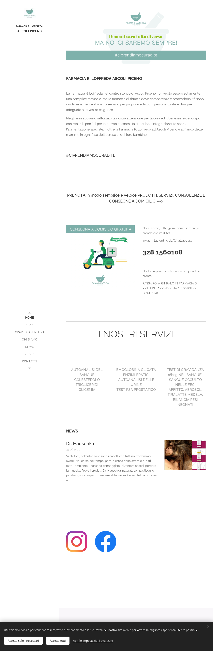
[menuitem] (29, 317)
